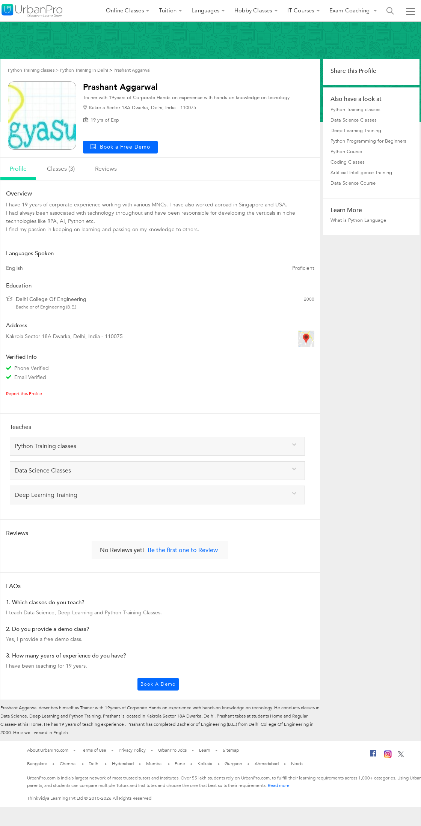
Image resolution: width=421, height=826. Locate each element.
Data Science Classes (353, 120)
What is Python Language (358, 220)
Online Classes (125, 10)
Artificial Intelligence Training (361, 172)
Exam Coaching (350, 10)
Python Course (346, 151)
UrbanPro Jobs (172, 750)
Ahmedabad (267, 764)
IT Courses (300, 10)
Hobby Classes (253, 10)
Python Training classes (355, 109)
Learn (204, 750)
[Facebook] (373, 756)
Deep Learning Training (355, 130)
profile (18, 169)
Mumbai (154, 764)
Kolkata (205, 764)
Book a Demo (158, 684)
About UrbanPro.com (47, 750)
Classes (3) (61, 169)
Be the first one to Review (183, 550)
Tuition (168, 10)
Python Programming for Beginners (368, 141)
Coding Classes (347, 162)
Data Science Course (353, 183)
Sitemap (231, 750)
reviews (106, 169)
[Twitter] (401, 756)
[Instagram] (388, 757)
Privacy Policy (132, 750)
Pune (180, 764)
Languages (205, 10)
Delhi (94, 764)
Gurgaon (233, 764)
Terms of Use (93, 750)
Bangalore (37, 764)
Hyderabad (123, 764)
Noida (297, 764)
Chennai (68, 764)
